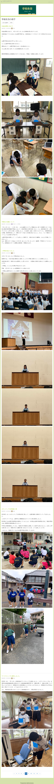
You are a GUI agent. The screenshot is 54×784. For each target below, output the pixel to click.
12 (37, 773)
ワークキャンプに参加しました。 (11, 676)
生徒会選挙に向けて (7, 26)
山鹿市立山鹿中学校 (7, 1)
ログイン (50, 2)
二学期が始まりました (8, 251)
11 (34, 773)
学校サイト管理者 (15, 224)
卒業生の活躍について (8, 222)
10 (31, 773)
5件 (11, 22)
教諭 (13, 28)
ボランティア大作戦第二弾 (9, 509)
